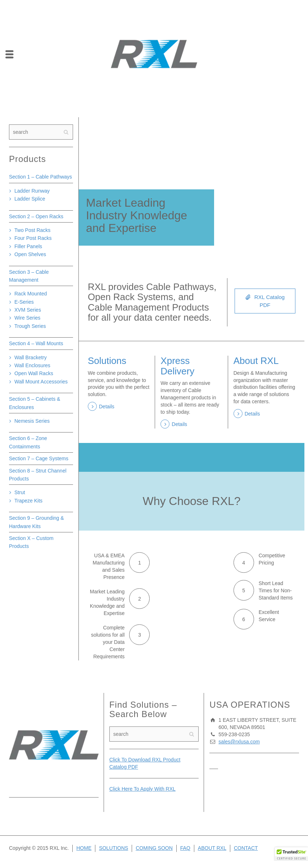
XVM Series (27, 310)
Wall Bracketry (30, 357)
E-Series (24, 302)
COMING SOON (154, 848)
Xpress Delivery (177, 366)
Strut (19, 492)
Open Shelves (30, 254)
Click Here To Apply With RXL (142, 789)
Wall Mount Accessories (41, 382)
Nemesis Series (32, 421)
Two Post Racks (32, 230)
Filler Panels (28, 246)
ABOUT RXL (212, 848)
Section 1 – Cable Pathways (40, 177)
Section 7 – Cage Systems (38, 458)
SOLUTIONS (113, 848)
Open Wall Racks (33, 373)
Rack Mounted (30, 293)
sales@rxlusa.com (239, 741)
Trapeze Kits (28, 501)
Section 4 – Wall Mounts (36, 343)
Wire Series (27, 318)
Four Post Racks (32, 238)
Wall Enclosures (32, 365)
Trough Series (30, 326)
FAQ (185, 848)
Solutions (107, 360)
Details (106, 406)
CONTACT (246, 848)
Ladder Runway (32, 191)
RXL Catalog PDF (265, 300)
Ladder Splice (29, 199)
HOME (83, 848)
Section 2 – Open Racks (36, 216)
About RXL (256, 360)
